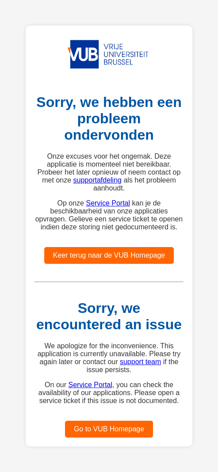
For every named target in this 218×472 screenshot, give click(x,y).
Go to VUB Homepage (109, 429)
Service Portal (108, 203)
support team (140, 361)
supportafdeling (97, 180)
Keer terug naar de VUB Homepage (109, 255)
